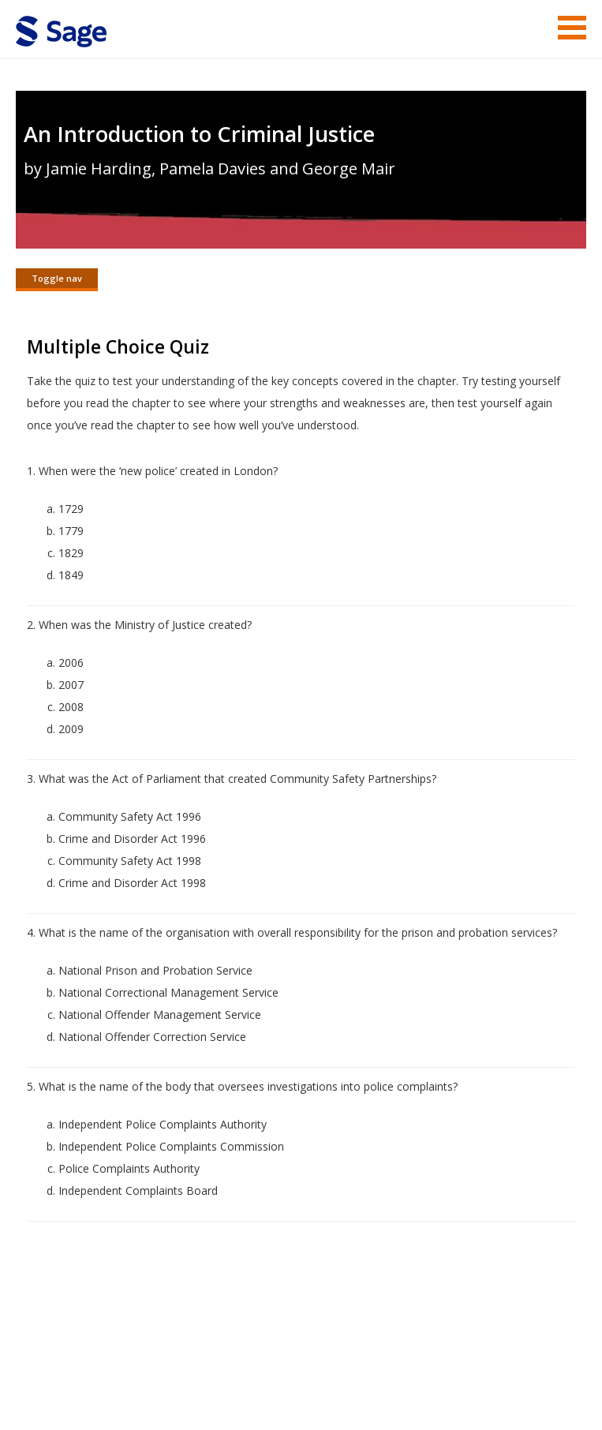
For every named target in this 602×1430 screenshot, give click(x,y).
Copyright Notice (394, 1422)
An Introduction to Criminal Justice (199, 133)
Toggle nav (57, 278)
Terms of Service (297, 1422)
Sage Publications (106, 1384)
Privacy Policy (482, 1422)
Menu (572, 27)
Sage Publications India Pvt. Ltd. (245, 1384)
